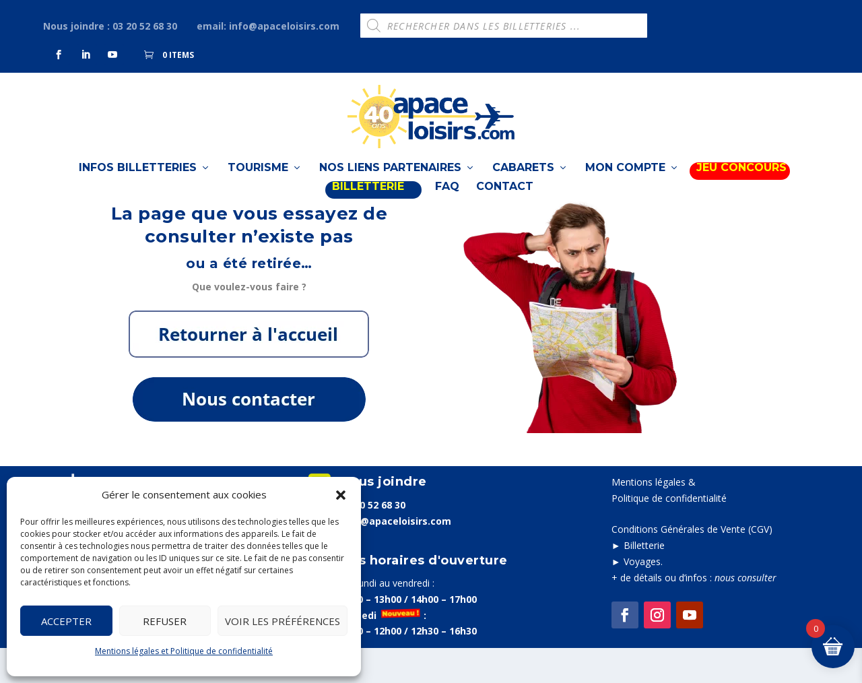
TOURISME (258, 181)
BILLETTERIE (368, 199)
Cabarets (523, 181)
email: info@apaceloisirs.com (268, 26)
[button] (340, 495)
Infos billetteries (138, 181)
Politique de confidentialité (669, 533)
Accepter (66, 621)
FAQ (447, 199)
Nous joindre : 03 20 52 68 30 (110, 26)
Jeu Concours (741, 181)
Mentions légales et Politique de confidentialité (184, 651)
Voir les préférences (282, 621)
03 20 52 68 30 (373, 539)
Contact (504, 199)
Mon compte (625, 181)
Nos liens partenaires (390, 181)
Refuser (165, 621)
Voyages (642, 596)
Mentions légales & (653, 517)
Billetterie (644, 580)
